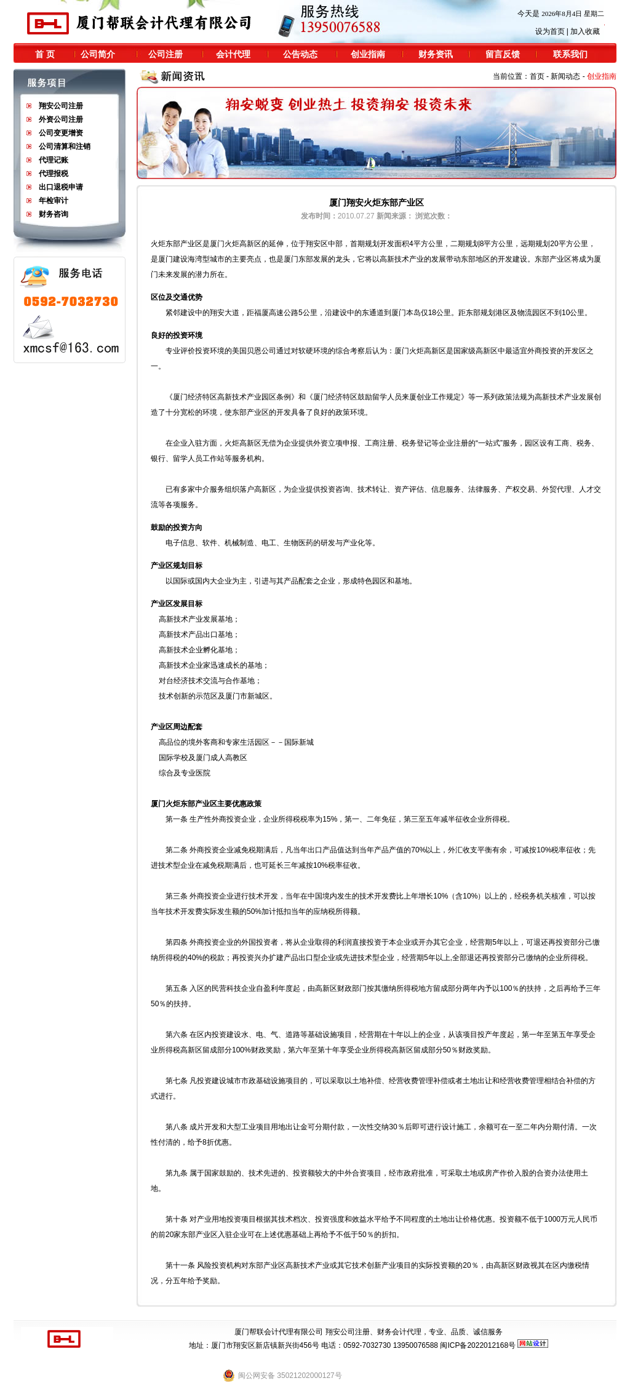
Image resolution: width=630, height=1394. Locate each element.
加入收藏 (585, 31)
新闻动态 (565, 76)
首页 (537, 76)
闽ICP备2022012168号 (478, 1345)
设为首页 (550, 31)
